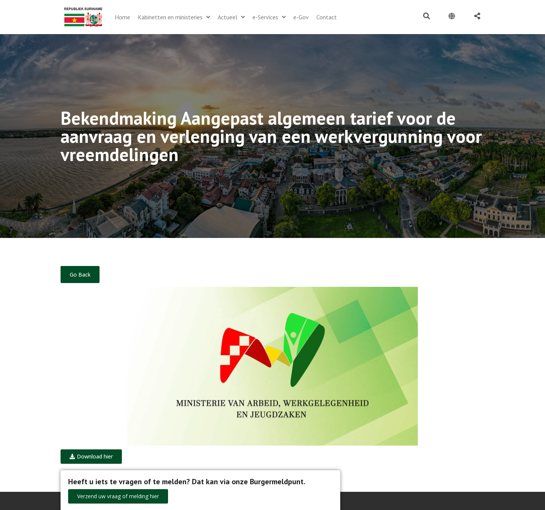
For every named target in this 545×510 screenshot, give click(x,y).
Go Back (80, 274)
